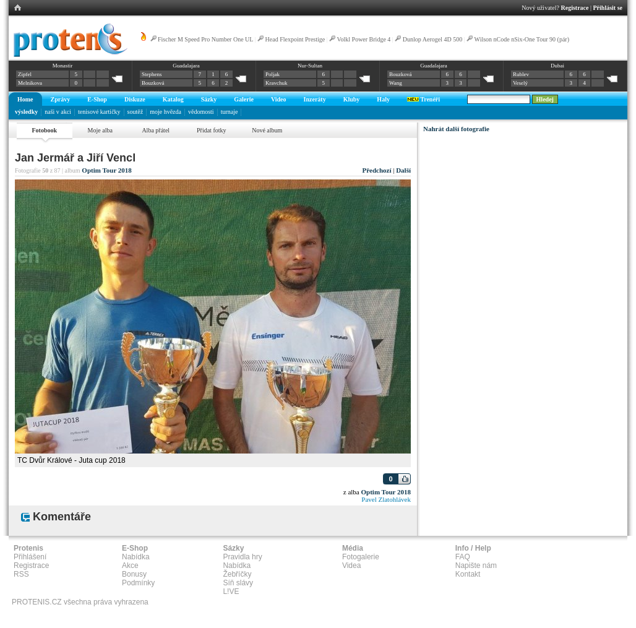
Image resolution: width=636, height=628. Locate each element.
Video (278, 99)
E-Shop (97, 99)
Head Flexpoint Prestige (295, 39)
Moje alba (100, 130)
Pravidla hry (242, 557)
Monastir (63, 65)
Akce (130, 565)
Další (403, 170)
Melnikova (30, 83)
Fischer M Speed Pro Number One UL (205, 39)
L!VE (231, 591)
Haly (383, 99)
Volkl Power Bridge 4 (364, 39)
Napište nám (476, 565)
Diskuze (134, 99)
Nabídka (136, 557)
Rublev (521, 74)
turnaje (229, 111)
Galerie (244, 99)
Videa (351, 565)
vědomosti (201, 111)
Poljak (272, 74)
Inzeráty (315, 99)
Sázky (209, 99)
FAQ (462, 557)
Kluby (351, 99)
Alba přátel (156, 130)
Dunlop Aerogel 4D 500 (432, 39)
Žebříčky (237, 574)
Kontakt (468, 574)
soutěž (135, 111)
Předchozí (376, 170)
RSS (21, 574)
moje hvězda (165, 111)
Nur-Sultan (310, 65)
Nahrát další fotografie (456, 128)
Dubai (557, 65)
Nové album (267, 130)
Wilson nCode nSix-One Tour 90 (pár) (522, 39)
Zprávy (61, 99)
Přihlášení (30, 557)
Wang (395, 83)
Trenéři (423, 99)
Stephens (152, 74)
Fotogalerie (360, 557)
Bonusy (134, 574)
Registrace (575, 7)
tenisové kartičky (99, 111)
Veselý (520, 83)
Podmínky (138, 583)
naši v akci (58, 111)
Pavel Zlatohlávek (386, 499)
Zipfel (25, 74)
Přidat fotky (211, 130)
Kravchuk (276, 83)
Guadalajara (186, 65)
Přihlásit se (608, 7)
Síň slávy (238, 583)
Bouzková (153, 83)
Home (25, 99)
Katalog (173, 99)
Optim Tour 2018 (107, 170)
